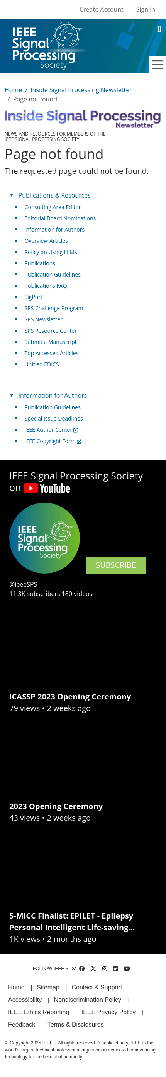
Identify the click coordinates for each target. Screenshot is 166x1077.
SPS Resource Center (51, 330)
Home (13, 90)
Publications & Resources (55, 195)
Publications (40, 263)
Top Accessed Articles (52, 353)
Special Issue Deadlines (54, 418)
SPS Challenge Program (54, 308)
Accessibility (25, 999)
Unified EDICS (42, 364)
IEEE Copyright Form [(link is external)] (53, 441)
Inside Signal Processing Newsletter (81, 90)
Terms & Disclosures (75, 1024)
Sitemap (48, 987)
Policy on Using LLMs (51, 252)
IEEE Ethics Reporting (38, 1012)
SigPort (33, 297)
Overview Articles (46, 240)
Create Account (102, 9)
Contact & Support (96, 987)
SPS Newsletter (44, 319)
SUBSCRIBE (116, 565)
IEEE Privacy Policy (108, 1012)
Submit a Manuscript (51, 341)
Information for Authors (55, 229)
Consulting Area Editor (53, 207)
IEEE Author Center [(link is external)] (51, 429)
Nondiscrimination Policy (87, 999)
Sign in (145, 9)
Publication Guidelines (53, 274)
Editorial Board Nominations (60, 218)
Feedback (21, 1024)
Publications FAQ (46, 285)
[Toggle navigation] (157, 65)
